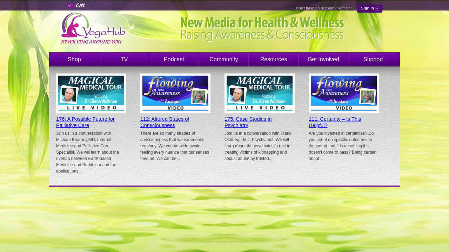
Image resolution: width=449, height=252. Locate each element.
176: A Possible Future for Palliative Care (85, 122)
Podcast (174, 59)
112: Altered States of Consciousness (164, 122)
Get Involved (323, 59)
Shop (74, 59)
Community (224, 59)
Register (344, 8)
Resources (273, 59)
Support (373, 59)
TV (124, 59)
